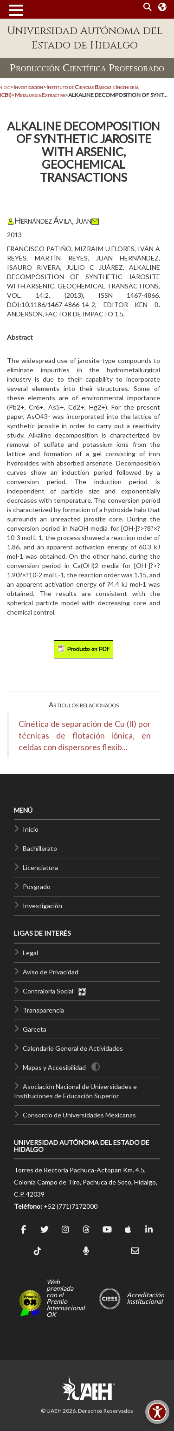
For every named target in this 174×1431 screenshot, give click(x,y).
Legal (30, 953)
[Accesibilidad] (157, 1412)
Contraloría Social (55, 991)
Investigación (42, 906)
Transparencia (43, 1010)
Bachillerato (40, 848)
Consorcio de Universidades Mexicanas (79, 1115)
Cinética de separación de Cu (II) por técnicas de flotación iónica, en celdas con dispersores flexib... (85, 735)
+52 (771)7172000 (70, 1206)
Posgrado (37, 886)
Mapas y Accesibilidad (54, 1067)
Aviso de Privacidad (50, 972)
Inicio (31, 829)
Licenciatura (40, 867)
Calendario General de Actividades (73, 1048)
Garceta (34, 1029)
